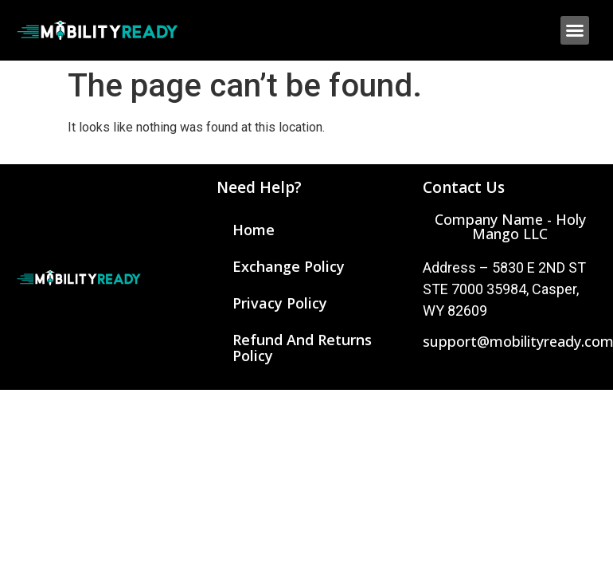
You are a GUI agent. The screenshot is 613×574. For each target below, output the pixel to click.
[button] (574, 30)
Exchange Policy (288, 266)
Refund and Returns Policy (302, 347)
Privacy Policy (279, 303)
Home (253, 229)
